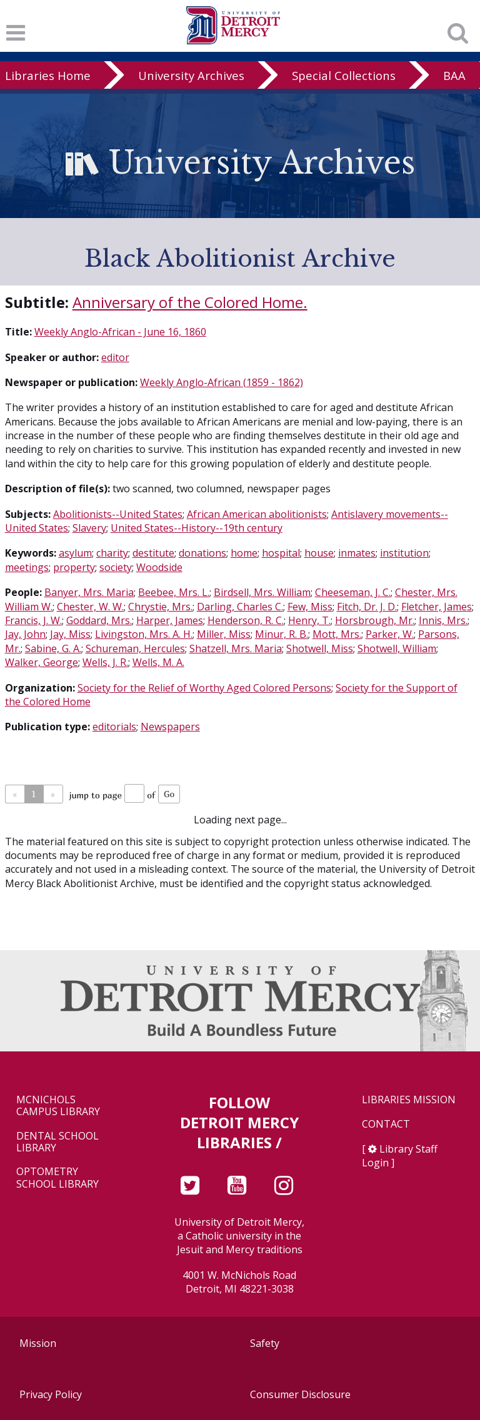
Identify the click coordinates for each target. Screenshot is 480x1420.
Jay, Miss (70, 634)
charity (112, 553)
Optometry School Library (57, 1177)
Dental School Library (57, 1142)
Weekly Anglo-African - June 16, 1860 (120, 332)
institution (404, 553)
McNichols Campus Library (58, 1106)
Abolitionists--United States (117, 514)
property (74, 567)
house (319, 553)
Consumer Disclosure (300, 1394)
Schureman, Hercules (135, 648)
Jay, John (25, 634)
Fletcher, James (436, 606)
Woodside (159, 567)
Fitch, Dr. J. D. (367, 606)
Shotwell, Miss (319, 648)
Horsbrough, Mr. (374, 620)
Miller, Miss (224, 634)
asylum (75, 553)
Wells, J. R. (105, 662)
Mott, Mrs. (336, 634)
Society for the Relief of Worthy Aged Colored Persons (204, 688)
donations (202, 553)
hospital (281, 553)
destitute (153, 553)
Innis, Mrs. (443, 620)
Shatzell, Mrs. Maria (235, 648)
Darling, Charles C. (240, 606)
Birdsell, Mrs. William (262, 592)
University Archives (191, 75)
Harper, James (169, 620)
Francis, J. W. (33, 620)
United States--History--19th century (196, 528)
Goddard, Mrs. (99, 620)
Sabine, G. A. (53, 648)
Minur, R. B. (281, 634)
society (115, 567)
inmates (357, 553)
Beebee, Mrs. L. (173, 592)
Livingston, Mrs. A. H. (143, 634)
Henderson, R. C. (246, 620)
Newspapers (170, 726)
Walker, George (41, 662)
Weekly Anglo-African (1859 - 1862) (221, 382)
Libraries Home (48, 75)
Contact (386, 1124)
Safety (264, 1343)
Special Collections (344, 75)
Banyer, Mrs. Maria (89, 592)
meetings (27, 567)
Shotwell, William (397, 648)
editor (115, 357)
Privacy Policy (50, 1394)
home (244, 553)
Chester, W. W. (90, 606)
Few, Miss (310, 606)
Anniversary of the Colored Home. (190, 302)
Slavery (89, 528)
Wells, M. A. (158, 662)
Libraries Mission (409, 1100)
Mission (37, 1343)
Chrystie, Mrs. (160, 606)
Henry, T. (309, 620)
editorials (114, 726)
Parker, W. (390, 634)
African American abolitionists (257, 514)
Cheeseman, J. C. (353, 592)
